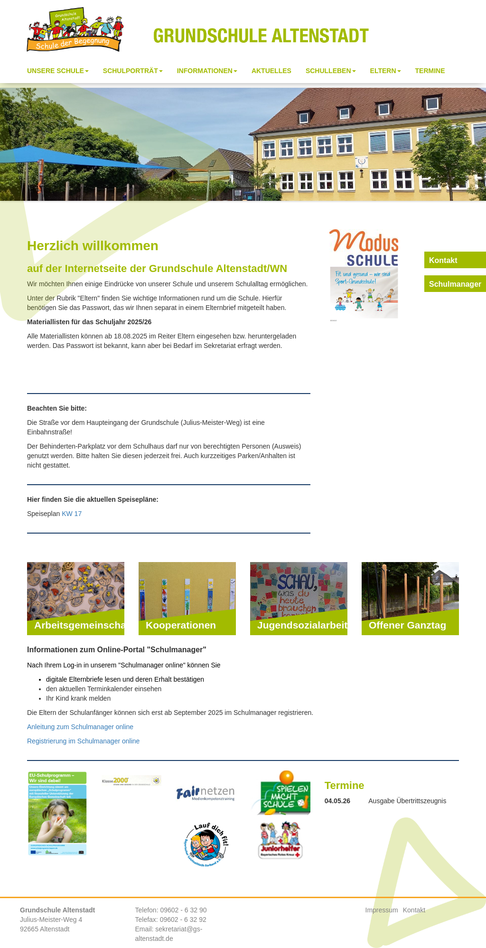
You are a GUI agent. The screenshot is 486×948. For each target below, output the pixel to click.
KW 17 (72, 513)
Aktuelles (271, 71)
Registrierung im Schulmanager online (83, 741)
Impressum (381, 910)
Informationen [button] (207, 71)
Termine (430, 71)
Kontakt (414, 910)
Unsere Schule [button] (58, 71)
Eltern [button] (385, 71)
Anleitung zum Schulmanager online (80, 727)
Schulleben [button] (331, 71)
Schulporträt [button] (133, 71)
